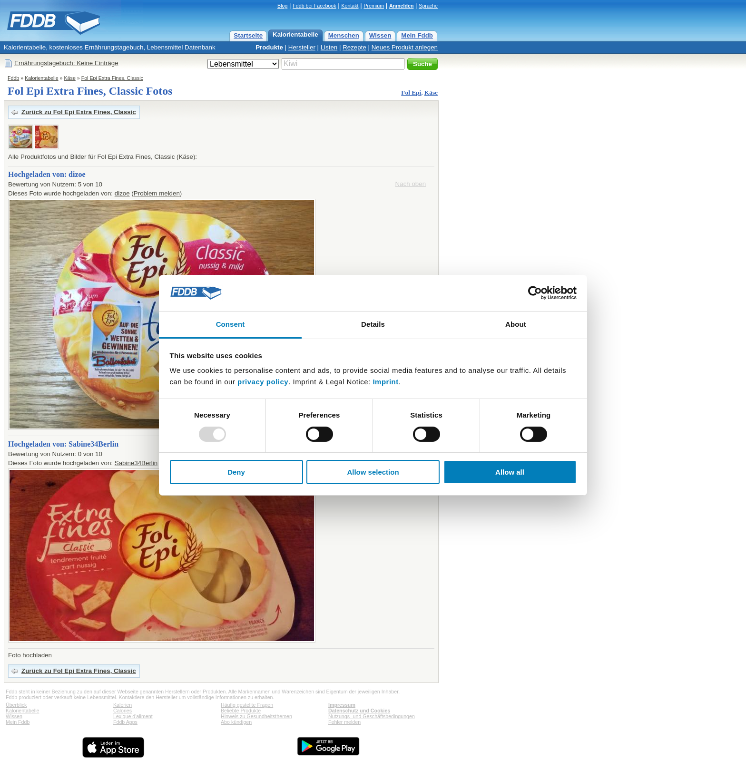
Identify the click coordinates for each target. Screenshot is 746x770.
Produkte (269, 47)
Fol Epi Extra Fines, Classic (112, 78)
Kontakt (349, 6)
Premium (373, 6)
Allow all (509, 472)
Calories (122, 710)
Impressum (341, 705)
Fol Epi (411, 92)
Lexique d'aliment (133, 716)
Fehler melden (344, 722)
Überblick (16, 705)
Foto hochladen (30, 655)
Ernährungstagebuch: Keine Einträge (66, 63)
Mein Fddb (417, 35)
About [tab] (515, 324)
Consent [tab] (230, 324)
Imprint (385, 382)
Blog (282, 6)
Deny (236, 472)
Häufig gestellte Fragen (247, 705)
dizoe (122, 193)
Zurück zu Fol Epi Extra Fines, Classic (78, 112)
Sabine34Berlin (136, 463)
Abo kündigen (236, 722)
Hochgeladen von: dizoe (47, 174)
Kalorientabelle (295, 34)
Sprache (428, 6)
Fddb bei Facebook (314, 6)
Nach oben (410, 183)
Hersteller (301, 47)
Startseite (248, 35)
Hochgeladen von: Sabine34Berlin (63, 444)
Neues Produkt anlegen (405, 47)
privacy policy (262, 382)
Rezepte (354, 47)
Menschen (343, 35)
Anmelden (401, 6)
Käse (70, 78)
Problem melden (157, 193)
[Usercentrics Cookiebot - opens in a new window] (535, 293)
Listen (329, 47)
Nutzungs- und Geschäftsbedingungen (371, 716)
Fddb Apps (125, 722)
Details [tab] (373, 324)
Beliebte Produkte (241, 710)
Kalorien (122, 705)
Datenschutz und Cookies (359, 710)
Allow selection (373, 472)
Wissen (380, 35)
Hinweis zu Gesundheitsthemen (256, 716)
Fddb (13, 78)
